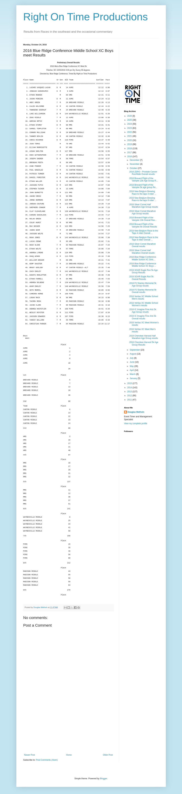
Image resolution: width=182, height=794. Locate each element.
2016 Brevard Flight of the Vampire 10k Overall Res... (143, 218)
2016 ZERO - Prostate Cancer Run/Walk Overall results (143, 173)
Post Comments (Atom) (47, 760)
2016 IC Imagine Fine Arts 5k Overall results (142, 317)
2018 (129, 148)
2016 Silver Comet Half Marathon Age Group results (143, 205)
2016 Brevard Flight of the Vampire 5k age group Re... (143, 186)
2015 (129, 383)
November (135, 164)
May (132, 366)
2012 (129, 395)
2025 (129, 120)
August (133, 354)
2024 (129, 124)
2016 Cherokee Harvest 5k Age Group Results (143, 343)
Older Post (108, 755)
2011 (129, 399)
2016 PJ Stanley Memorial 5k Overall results (142, 291)
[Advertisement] (68, 727)
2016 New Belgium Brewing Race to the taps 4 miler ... (142, 192)
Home (69, 755)
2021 (129, 136)
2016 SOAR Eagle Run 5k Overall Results (141, 277)
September (135, 350)
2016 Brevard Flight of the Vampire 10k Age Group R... (143, 179)
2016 (129, 156)
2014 (129, 387)
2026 (129, 116)
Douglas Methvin (136, 412)
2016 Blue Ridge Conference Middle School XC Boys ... (142, 264)
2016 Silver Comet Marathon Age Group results (142, 212)
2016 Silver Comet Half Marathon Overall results (142, 251)
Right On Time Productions (85, 17)
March (133, 374)
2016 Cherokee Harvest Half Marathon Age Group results (143, 337)
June (132, 362)
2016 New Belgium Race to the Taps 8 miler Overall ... (143, 238)
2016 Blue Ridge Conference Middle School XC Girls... (142, 258)
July (132, 358)
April (132, 370)
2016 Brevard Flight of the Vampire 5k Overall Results (143, 225)
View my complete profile (135, 423)
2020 (129, 140)
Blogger (103, 778)
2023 (129, 128)
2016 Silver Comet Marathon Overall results (142, 245)
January (134, 378)
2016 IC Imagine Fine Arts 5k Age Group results (142, 310)
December (135, 160)
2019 (129, 144)
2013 (129, 391)
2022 (129, 132)
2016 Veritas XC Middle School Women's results (143, 304)
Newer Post (29, 755)
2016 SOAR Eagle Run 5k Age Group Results (143, 271)
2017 (129, 152)
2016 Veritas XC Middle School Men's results (143, 297)
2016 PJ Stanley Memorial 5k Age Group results (142, 284)
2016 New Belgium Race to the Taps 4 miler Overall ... (143, 232)
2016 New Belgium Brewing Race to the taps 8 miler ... (142, 199)
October (134, 168)
